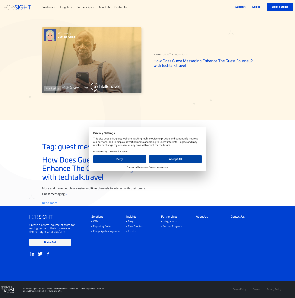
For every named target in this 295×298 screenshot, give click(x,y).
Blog (130, 221)
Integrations (169, 221)
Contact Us (120, 7)
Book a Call (50, 242)
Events (131, 231)
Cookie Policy (239, 289)
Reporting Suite (102, 226)
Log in (256, 7)
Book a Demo (280, 7)
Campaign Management (106, 231)
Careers (256, 289)
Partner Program (172, 226)
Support (240, 7)
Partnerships (84, 7)
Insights (65, 7)
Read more (50, 203)
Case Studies (135, 226)
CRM (95, 221)
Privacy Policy (274, 289)
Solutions (47, 7)
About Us (104, 7)
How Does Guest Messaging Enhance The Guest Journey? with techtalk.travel (203, 63)
